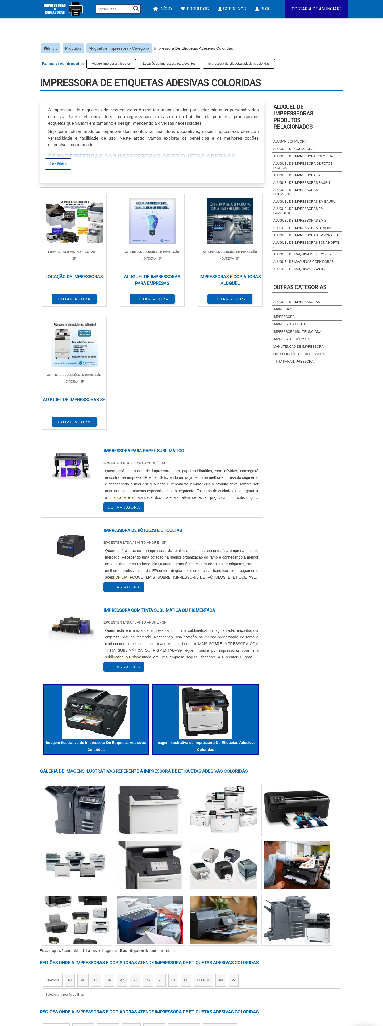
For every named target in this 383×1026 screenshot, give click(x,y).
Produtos (194, 8)
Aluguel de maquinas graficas (301, 269)
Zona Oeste (108, 905)
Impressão (282, 309)
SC (134, 856)
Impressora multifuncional (298, 332)
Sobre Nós (231, 8)
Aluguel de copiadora (293, 149)
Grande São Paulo (184, 905)
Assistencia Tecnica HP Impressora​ (224, 982)
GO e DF (203, 856)
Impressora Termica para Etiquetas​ (224, 968)
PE (161, 856)
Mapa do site (306, 975)
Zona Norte (83, 905)
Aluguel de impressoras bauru (301, 183)
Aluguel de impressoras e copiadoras (297, 192)
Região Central (56, 905)
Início (162, 8)
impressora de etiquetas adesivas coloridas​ (238, 63)
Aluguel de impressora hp (297, 175)
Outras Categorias (299, 287)
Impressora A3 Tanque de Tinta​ (219, 961)
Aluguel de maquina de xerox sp (302, 254)
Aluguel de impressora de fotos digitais (303, 166)
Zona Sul (131, 905)
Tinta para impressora (293, 361)
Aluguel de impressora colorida (303, 156)
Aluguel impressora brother (111, 63)
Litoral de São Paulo (220, 905)
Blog (262, 8)
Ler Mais (58, 164)
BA (173, 856)
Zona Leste (154, 905)
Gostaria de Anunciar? (317, 8)
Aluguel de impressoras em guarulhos (298, 211)
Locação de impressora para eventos (169, 63)
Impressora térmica (291, 339)
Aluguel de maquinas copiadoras (303, 262)
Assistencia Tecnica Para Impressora (226, 975)
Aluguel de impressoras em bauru (304, 201)
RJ (70, 856)
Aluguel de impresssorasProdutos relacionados (293, 117)
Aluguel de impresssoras (296, 302)
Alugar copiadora (290, 141)
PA (234, 856)
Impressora (284, 317)
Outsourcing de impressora (299, 354)
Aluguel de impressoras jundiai (302, 228)
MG (82, 856)
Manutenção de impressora (298, 346)
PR (122, 856)
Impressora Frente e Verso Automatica (228, 989)
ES (96, 856)
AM (220, 856)
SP (109, 856)
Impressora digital (290, 324)
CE (186, 856)
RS (147, 856)
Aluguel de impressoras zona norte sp (306, 245)
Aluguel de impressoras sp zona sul (306, 235)
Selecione (52, 856)
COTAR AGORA (67, 298)
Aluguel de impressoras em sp (301, 220)
